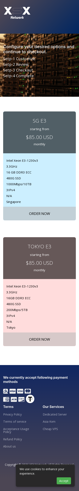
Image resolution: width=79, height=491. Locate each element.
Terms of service (14, 421)
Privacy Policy (12, 414)
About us (9, 446)
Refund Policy (12, 439)
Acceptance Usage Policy (16, 430)
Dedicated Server (55, 414)
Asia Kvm (49, 421)
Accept (63, 481)
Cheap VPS (50, 428)
